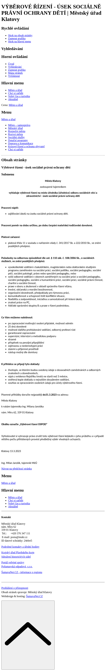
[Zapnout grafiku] (17, 38)
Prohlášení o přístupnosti (14, 588)
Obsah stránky (14, 160)
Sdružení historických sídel (16, 556)
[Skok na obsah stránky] (20, 35)
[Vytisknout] (14, 76)
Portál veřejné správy (12, 562)
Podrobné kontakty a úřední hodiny (20, 546)
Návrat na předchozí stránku (16, 468)
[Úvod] (11, 63)
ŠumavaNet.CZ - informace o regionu (21, 572)
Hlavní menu (12, 83)
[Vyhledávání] (15, 66)
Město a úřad (8, 119)
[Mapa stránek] (15, 72)
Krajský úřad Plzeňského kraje (17, 552)
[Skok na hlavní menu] (19, 41)
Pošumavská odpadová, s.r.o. (17, 566)
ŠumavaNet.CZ (34, 596)
